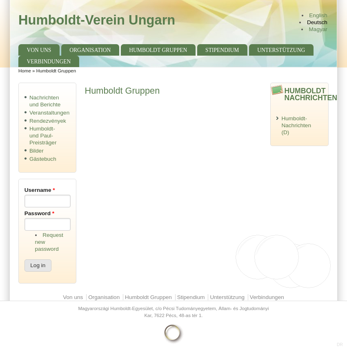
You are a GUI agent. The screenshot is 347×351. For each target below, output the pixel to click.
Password (39, 213)
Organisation (90, 50)
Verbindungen (49, 62)
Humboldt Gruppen (158, 50)
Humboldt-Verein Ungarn (96, 19)
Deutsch (317, 22)
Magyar (318, 29)
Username (39, 190)
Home (24, 70)
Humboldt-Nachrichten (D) (296, 125)
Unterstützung (281, 50)
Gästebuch (42, 159)
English (318, 15)
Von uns (39, 50)
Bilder (36, 151)
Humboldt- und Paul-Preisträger (42, 136)
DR (340, 344)
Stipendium (222, 50)
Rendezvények (47, 121)
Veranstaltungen (49, 113)
